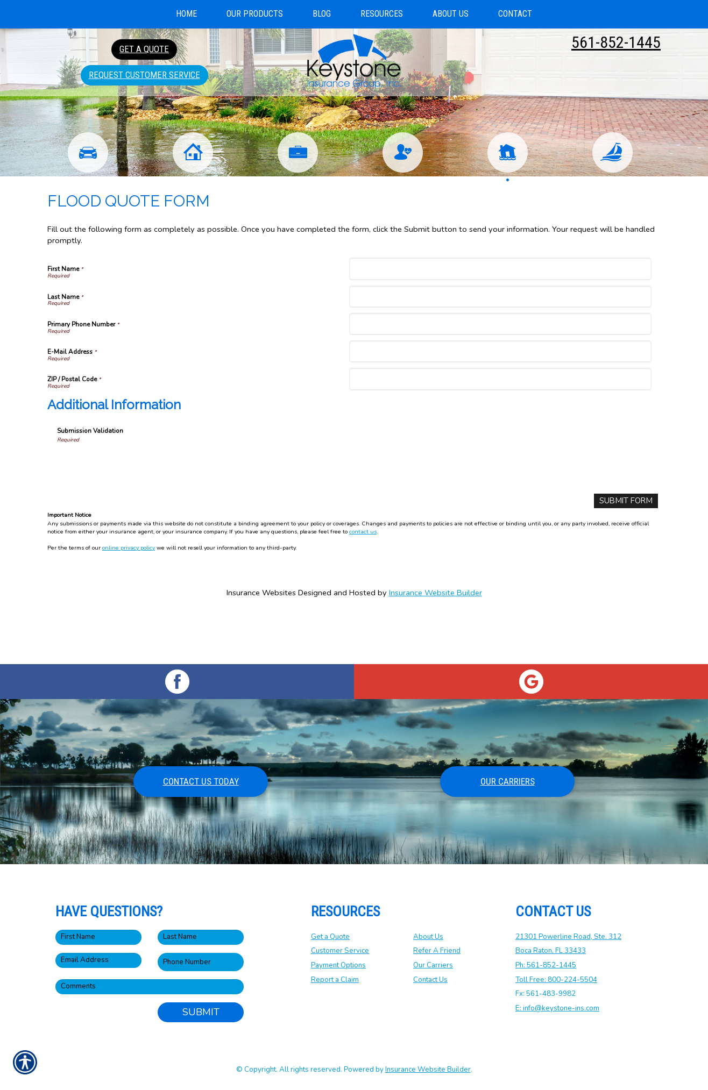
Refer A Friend (437, 951)
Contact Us (430, 979)
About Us (428, 936)
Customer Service (340, 951)
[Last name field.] (201, 936)
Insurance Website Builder (435, 642)
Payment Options (338, 965)
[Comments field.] (149, 986)
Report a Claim (335, 979)
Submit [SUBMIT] (201, 1012)
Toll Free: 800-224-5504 (556, 979)
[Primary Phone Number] (500, 374)
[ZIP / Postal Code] (500, 429)
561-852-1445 (616, 42)
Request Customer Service (144, 74)
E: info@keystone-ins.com (557, 1008)
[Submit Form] (626, 551)
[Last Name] (500, 346)
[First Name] (500, 319)
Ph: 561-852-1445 (545, 965)
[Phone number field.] (201, 961)
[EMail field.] (98, 959)
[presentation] (139, 515)
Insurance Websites (261, 642)
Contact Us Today (201, 781)
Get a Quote (330, 936)
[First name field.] (98, 936)
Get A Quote (144, 49)
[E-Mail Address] (500, 401)
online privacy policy (128, 598)
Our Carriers (507, 781)
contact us (363, 581)
